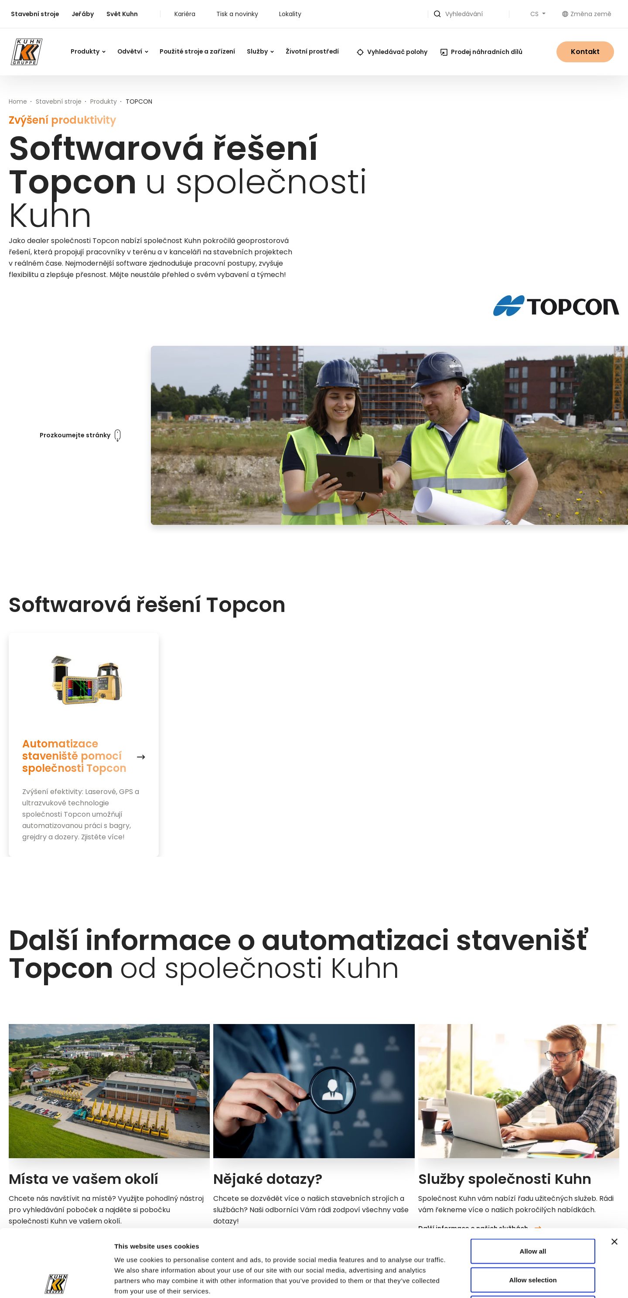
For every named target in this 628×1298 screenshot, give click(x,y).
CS (535, 14)
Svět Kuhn (122, 14)
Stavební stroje (35, 14)
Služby (260, 51)
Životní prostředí (312, 51)
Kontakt (585, 52)
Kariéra (184, 14)
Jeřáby (83, 14)
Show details (476, 1280)
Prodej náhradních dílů (481, 51)
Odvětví (132, 51)
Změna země (586, 14)
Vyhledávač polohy (392, 51)
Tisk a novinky (237, 14)
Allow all (533, 1183)
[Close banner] (614, 1174)
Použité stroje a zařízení (197, 51)
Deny (533, 1240)
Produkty (88, 51)
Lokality (290, 14)
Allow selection (532, 1212)
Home (18, 101)
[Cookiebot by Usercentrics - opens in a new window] (56, 1281)
